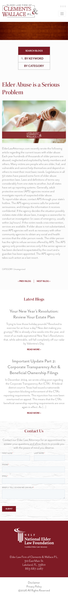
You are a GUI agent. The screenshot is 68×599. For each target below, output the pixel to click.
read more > (34, 349)
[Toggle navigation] (62, 13)
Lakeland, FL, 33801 (34, 565)
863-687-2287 (34, 568)
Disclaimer (34, 582)
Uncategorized (19, 269)
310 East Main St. (34, 561)
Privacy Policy (34, 586)
